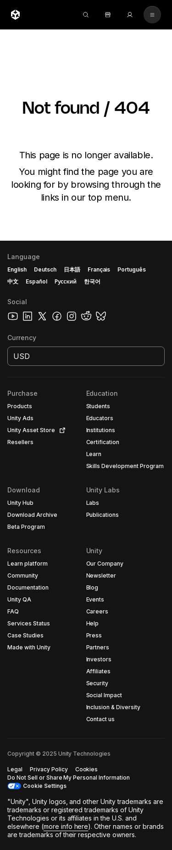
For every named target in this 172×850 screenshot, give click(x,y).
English (17, 269)
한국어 (92, 281)
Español (36, 281)
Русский (66, 281)
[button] (36, 406)
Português (131, 269)
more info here (66, 826)
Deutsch (45, 269)
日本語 (72, 269)
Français (99, 269)
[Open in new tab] (60, 430)
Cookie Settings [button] (45, 785)
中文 (12, 281)
